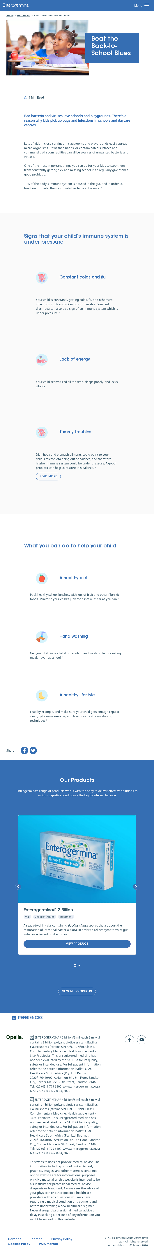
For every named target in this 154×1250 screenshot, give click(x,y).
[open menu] (142, 5)
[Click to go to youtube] (141, 1039)
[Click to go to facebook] (129, 1039)
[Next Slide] (18, 887)
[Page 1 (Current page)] (75, 965)
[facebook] (24, 750)
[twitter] (33, 750)
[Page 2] (79, 965)
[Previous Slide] (136, 887)
